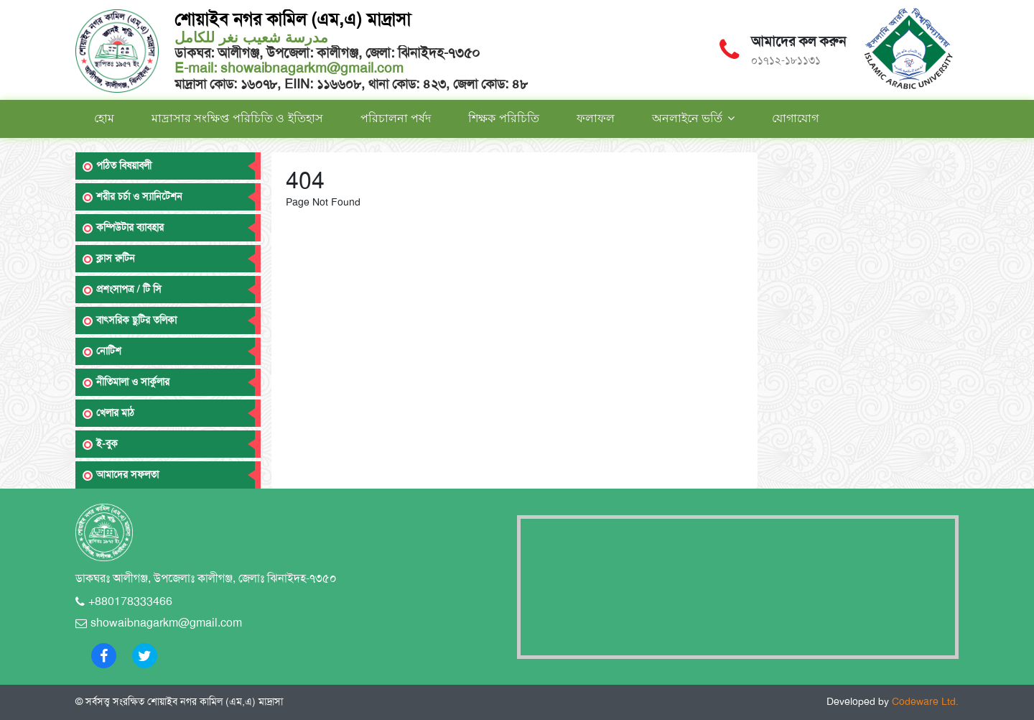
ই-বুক (107, 444)
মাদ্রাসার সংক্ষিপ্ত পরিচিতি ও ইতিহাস (237, 118)
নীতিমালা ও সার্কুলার (132, 382)
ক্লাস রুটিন (115, 258)
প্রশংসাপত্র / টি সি (129, 289)
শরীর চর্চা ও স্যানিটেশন (139, 196)
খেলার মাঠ (115, 413)
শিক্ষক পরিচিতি (503, 118)
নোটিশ (108, 351)
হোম (104, 118)
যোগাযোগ (795, 118)
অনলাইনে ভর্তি (687, 118)
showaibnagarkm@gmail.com (310, 68)
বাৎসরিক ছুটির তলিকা (136, 320)
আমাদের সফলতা (127, 475)
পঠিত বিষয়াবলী (124, 166)
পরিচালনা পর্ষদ (395, 118)
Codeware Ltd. (925, 702)
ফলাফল (596, 118)
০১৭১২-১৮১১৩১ (786, 60)
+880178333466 (130, 601)
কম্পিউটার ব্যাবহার (130, 227)
